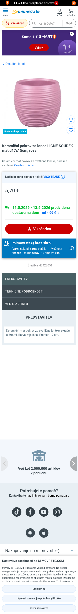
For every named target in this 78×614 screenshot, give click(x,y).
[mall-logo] (26, 12)
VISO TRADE (51, 176)
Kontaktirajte (17, 495)
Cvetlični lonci (13, 63)
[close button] (74, 3)
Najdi (69, 23)
